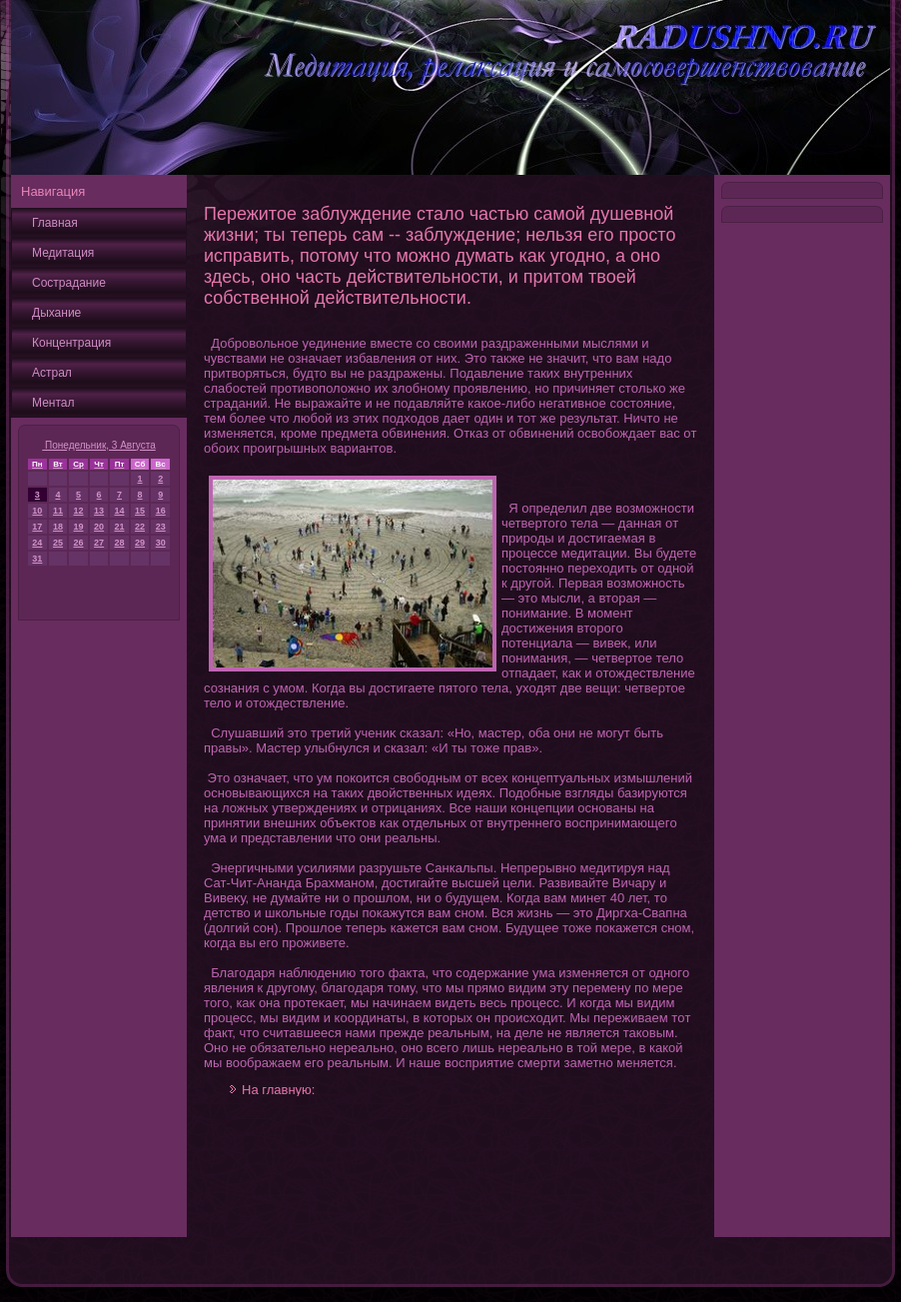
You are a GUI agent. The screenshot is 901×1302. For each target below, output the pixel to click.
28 (119, 543)
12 (79, 511)
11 (58, 511)
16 (161, 511)
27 (99, 543)
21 (119, 527)
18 (58, 527)
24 (37, 543)
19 (79, 527)
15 (140, 511)
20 (99, 527)
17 (37, 527)
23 (161, 527)
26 (79, 543)
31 (37, 559)
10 (37, 511)
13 (99, 511)
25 (58, 543)
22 (140, 527)
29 (140, 543)
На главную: (278, 1089)
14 (119, 511)
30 (161, 543)
